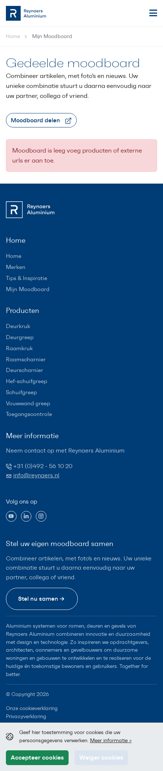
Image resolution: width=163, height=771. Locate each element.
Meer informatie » (111, 740)
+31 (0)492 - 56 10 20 (42, 466)
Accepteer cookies (37, 757)
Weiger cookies (101, 757)
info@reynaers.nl (36, 475)
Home (13, 36)
